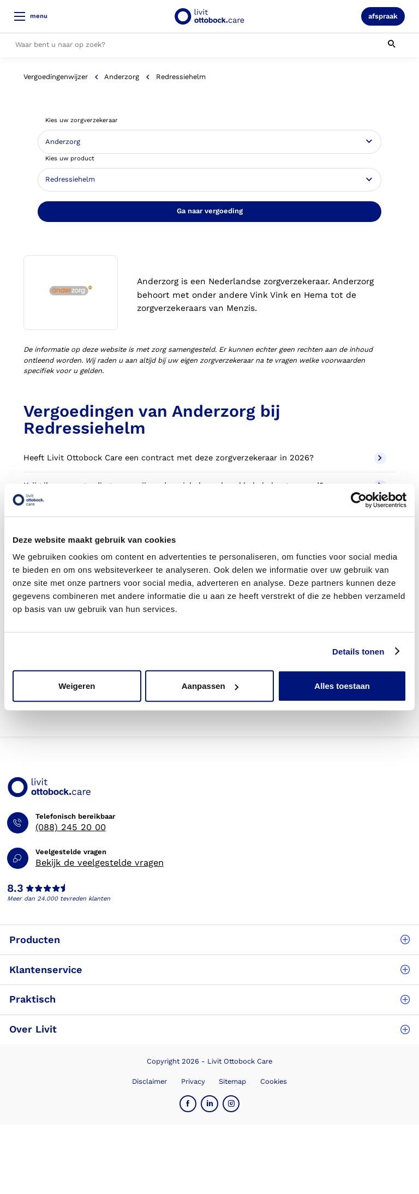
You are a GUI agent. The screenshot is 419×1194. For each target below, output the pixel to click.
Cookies (273, 1081)
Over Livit (209, 1029)
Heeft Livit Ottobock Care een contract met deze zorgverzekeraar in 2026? (204, 458)
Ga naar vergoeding (210, 211)
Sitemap (232, 1081)
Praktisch (209, 999)
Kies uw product (69, 158)
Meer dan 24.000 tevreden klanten (58, 898)
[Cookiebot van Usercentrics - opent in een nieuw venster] (358, 499)
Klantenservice (209, 969)
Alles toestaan (342, 686)
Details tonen (358, 651)
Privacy (193, 1081)
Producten (209, 939)
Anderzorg (121, 77)
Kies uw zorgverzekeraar (81, 120)
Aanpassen (210, 686)
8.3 (15, 888)
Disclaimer (149, 1081)
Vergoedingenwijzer (55, 77)
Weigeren (76, 686)
